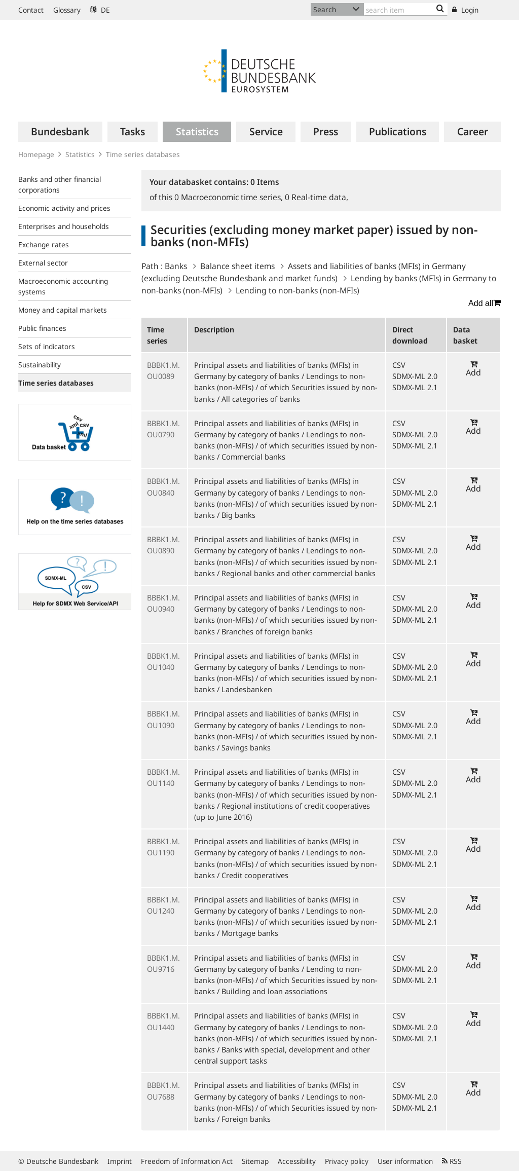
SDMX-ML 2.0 (414, 376)
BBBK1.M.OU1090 (163, 719)
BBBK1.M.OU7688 (163, 1090)
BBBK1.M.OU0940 (163, 603)
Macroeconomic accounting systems (63, 286)
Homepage (36, 154)
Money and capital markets (62, 310)
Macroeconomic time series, (229, 197)
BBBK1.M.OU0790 (163, 428)
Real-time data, (316, 197)
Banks (176, 266)
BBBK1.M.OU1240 (163, 905)
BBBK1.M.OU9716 (163, 963)
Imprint (119, 1161)
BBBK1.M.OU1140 (163, 777)
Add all (484, 303)
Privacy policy (346, 1161)
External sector (43, 263)
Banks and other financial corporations (59, 184)
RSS (452, 1161)
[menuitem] (60, 132)
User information (405, 1161)
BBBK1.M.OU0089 (163, 370)
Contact (31, 10)
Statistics (80, 154)
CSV (398, 365)
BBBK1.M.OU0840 (163, 486)
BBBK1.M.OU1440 (163, 1021)
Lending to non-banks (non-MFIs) (297, 290)
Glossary (67, 10)
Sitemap (255, 1161)
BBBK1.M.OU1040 (163, 661)
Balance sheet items (237, 266)
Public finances (42, 328)
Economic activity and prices (64, 208)
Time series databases (143, 154)
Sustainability (39, 364)
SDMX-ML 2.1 (414, 387)
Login (465, 10)
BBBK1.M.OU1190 (163, 846)
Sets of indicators (46, 346)
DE (100, 10)
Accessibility (297, 1161)
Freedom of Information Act (187, 1161)
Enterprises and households (63, 226)
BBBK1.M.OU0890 (163, 544)
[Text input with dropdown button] (406, 9)
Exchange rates (43, 244)
